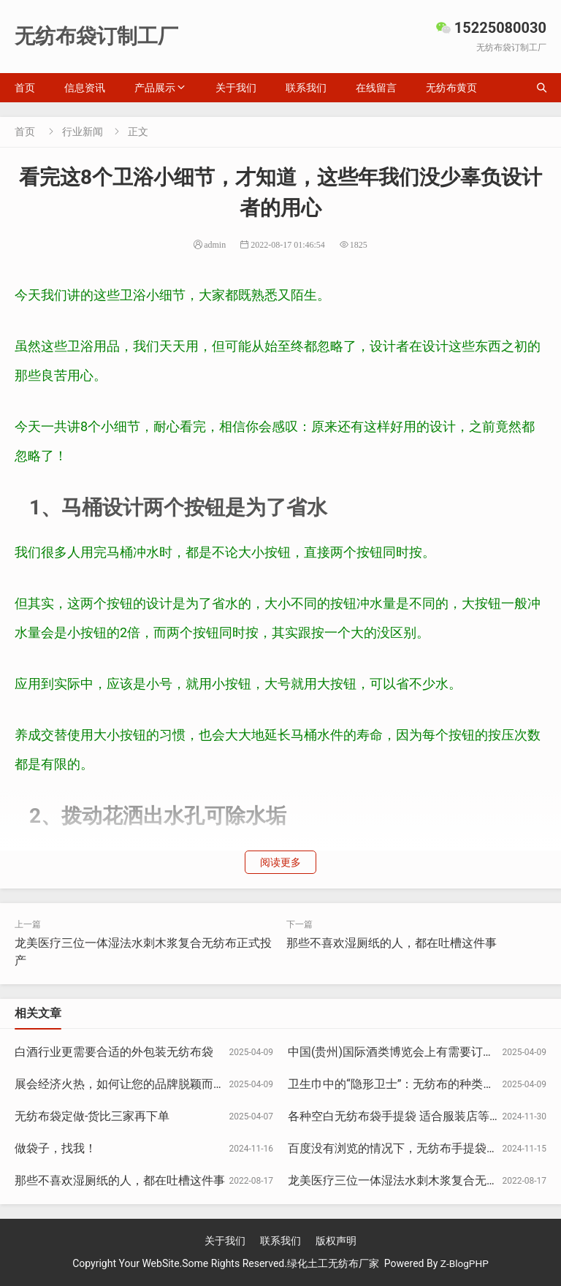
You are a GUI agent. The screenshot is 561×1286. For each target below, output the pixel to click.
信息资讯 (84, 88)
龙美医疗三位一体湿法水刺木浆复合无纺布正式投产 (422, 1180)
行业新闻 (82, 131)
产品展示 (154, 88)
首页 (25, 88)
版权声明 (336, 1241)
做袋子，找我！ (55, 1148)
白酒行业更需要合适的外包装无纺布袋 (114, 1052)
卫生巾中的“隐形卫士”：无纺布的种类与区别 (403, 1084)
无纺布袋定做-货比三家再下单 (92, 1116)
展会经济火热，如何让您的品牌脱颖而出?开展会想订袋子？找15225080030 (211, 1084)
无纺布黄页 (451, 88)
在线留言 (376, 88)
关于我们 (235, 88)
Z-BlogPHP (464, 1263)
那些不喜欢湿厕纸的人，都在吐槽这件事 (391, 943)
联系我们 (306, 88)
